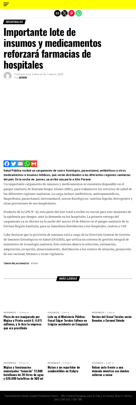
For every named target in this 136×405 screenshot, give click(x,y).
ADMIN (23, 77)
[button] (6, 4)
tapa (35, 263)
